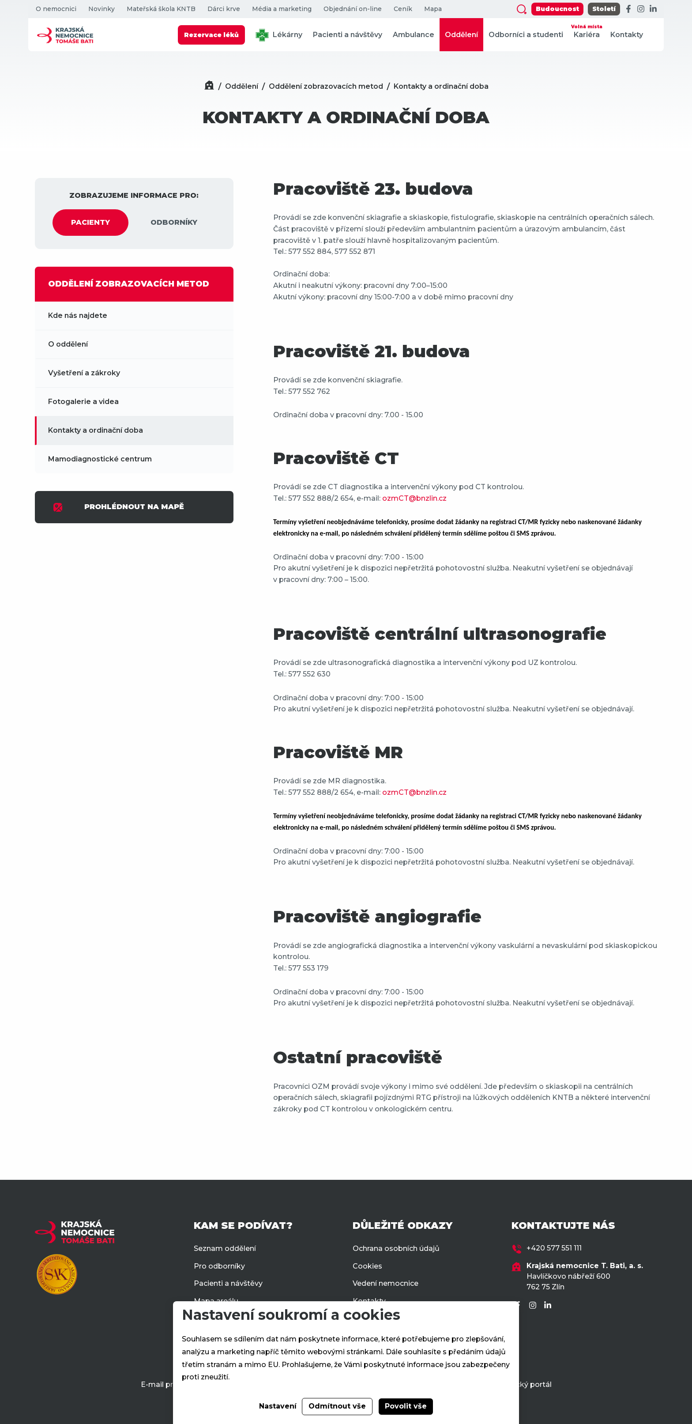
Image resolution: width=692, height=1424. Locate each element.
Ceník (403, 9)
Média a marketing (282, 9)
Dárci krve (223, 9)
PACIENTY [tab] (90, 222)
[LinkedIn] (653, 9)
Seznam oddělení (225, 1248)
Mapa (433, 9)
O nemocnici (56, 9)
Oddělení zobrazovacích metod (326, 86)
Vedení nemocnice (385, 1283)
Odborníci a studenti (526, 34)
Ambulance (413, 34)
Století (604, 9)
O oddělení (68, 344)
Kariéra (586, 31)
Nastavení (278, 1406)
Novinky (101, 9)
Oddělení (461, 34)
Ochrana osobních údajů (396, 1248)
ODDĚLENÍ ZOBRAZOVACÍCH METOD (128, 284)
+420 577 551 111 (554, 1248)
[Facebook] (628, 9)
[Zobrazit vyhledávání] (521, 9)
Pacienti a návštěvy (347, 34)
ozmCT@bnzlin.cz (414, 498)
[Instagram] (641, 9)
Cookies (367, 1266)
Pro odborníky (219, 1266)
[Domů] (209, 86)
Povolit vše (406, 1406)
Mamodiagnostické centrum (100, 459)
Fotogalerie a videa (83, 401)
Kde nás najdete (77, 315)
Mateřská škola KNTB (161, 9)
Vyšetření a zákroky (84, 373)
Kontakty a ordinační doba (441, 86)
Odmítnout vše (337, 1406)
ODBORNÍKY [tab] (173, 222)
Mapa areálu (216, 1301)
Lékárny (279, 35)
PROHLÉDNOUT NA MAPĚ (118, 507)
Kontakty (626, 34)
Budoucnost (557, 9)
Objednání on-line (352, 9)
